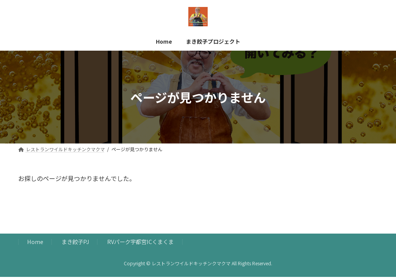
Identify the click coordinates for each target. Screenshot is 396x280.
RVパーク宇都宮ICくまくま (140, 245)
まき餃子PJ (75, 245)
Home (35, 245)
